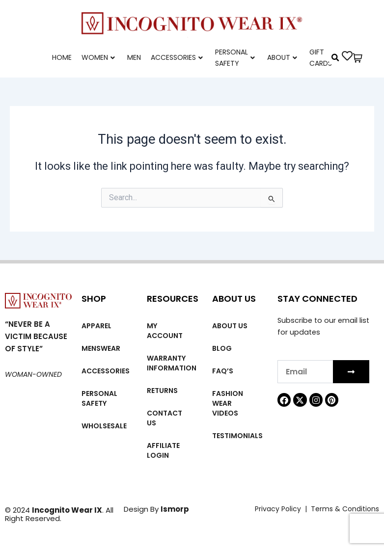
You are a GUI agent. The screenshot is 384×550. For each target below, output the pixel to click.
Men (134, 57)
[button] (335, 58)
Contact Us (164, 418)
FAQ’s (222, 371)
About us (229, 326)
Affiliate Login (163, 450)
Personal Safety (235, 57)
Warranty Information (171, 363)
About (282, 57)
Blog (222, 348)
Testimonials (237, 436)
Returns (162, 390)
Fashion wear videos (227, 403)
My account (165, 330)
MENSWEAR (101, 348)
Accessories (177, 57)
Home (62, 57)
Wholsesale (104, 426)
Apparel (96, 326)
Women (98, 57)
